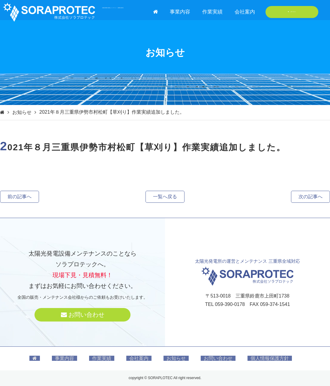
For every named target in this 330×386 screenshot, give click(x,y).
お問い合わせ (292, 11)
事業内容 (180, 12)
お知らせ (22, 112)
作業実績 (212, 12)
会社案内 (245, 12)
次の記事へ (310, 196)
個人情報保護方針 (269, 358)
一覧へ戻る (165, 196)
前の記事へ (20, 196)
